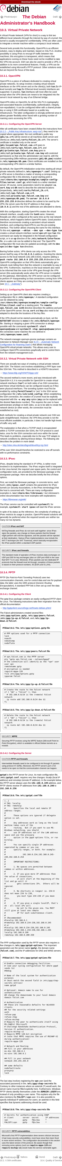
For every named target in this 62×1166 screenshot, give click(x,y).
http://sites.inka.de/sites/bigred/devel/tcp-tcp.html (25, 445)
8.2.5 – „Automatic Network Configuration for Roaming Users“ (29, 343)
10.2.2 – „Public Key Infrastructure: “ (21, 131)
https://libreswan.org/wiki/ (14, 499)
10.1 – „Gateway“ (13, 284)
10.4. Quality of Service (51, 1159)
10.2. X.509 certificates (10, 1159)
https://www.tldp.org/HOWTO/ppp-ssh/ (20, 373)
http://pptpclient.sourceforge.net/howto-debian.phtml (27, 608)
